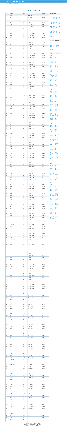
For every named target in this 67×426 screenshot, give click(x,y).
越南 (55, 62)
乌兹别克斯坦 (52, 83)
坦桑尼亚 (56, 193)
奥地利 (56, 96)
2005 (56, 30)
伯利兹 (51, 144)
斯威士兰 (56, 216)
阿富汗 (56, 76)
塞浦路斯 (51, 118)
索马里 (56, 217)
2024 (54, 36)
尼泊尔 (51, 67)
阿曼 (51, 80)
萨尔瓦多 (56, 157)
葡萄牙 (51, 95)
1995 (51, 27)
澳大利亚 (51, 165)
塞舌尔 (51, 198)
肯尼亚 (51, 213)
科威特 (56, 83)
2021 (56, 35)
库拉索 (51, 154)
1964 (54, 17)
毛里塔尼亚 (52, 195)
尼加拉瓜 (51, 129)
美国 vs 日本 (52, 44)
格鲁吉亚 (51, 76)
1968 (54, 18)
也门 (51, 74)
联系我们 (31, 423)
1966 (59, 17)
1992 (54, 26)
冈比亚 (51, 212)
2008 (54, 31)
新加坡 (56, 58)
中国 (51, 57)
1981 (56, 22)
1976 (54, 21)
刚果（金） (57, 198)
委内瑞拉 (51, 126)
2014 (59, 32)
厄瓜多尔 (56, 153)
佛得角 (56, 190)
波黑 (55, 118)
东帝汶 (56, 79)
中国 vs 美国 (52, 42)
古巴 (51, 161)
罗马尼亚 (56, 101)
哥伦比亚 (51, 153)
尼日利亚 (56, 199)
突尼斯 (56, 213)
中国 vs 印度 (58, 45)
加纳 (51, 190)
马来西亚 (51, 62)
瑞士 (55, 95)
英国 (51, 91)
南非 (51, 186)
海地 (51, 147)
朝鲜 (51, 71)
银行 (17, 1)
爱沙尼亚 (51, 119)
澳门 (51, 58)
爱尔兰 (56, 119)
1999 (51, 28)
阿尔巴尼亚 (52, 115)
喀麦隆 (56, 200)
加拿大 (56, 125)
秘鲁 (51, 152)
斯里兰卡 (56, 66)
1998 (59, 27)
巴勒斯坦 (56, 71)
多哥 (51, 200)
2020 (54, 35)
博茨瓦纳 (51, 194)
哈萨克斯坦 (52, 75)
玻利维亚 (56, 126)
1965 (56, 17)
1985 (56, 23)
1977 (56, 21)
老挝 (51, 65)
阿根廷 (51, 159)
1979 (51, 22)
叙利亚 (56, 74)
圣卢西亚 (51, 149)
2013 (56, 32)
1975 (51, 21)
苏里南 (56, 152)
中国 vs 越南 (52, 46)
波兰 (51, 99)
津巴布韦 (56, 204)
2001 (56, 28)
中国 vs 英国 (52, 45)
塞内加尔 (56, 209)
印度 (55, 67)
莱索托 (56, 203)
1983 (51, 23)
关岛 (51, 170)
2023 (51, 36)
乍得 (55, 202)
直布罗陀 (56, 104)
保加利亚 (51, 101)
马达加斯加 (52, 209)
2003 (51, 30)
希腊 (55, 99)
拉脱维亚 (56, 109)
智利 (51, 131)
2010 (59, 31)
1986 (59, 23)
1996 (54, 27)
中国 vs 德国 (58, 44)
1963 (51, 17)
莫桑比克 (51, 204)
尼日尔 (51, 189)
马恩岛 (56, 114)
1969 (56, 18)
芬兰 (51, 105)
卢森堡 (56, 110)
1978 (59, 21)
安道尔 (51, 109)
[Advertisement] (34, 6)
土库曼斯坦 (57, 75)
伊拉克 (51, 84)
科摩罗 (51, 208)
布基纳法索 (57, 194)
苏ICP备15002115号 (28, 425)
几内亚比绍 (52, 216)
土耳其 (56, 100)
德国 (55, 91)
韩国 (55, 61)
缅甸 (55, 65)
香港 (55, 57)
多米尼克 (51, 136)
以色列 (51, 79)
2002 (59, 28)
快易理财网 (9, 1)
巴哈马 (56, 159)
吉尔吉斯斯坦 (52, 85)
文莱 (55, 80)
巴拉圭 (56, 129)
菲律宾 (51, 61)
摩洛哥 (51, 202)
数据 (23, 1)
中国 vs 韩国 (58, 46)
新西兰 (56, 165)
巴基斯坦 (51, 66)
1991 (51, 26)
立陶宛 (51, 113)
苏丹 (51, 221)
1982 (59, 22)
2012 (54, 32)
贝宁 (51, 199)
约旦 (55, 70)
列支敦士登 (57, 105)
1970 (59, 18)
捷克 (51, 97)
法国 (51, 92)
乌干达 (56, 221)
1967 (51, 18)
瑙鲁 (51, 182)
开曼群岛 (51, 157)
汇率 (20, 1)
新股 (14, 1)
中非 (51, 217)
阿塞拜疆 (56, 81)
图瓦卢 (56, 177)
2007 (51, 31)
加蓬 (55, 218)
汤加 (51, 179)
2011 (51, 32)
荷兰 (55, 106)
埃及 (55, 186)
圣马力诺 (51, 104)
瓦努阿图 (56, 174)
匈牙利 (56, 97)
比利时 (56, 92)
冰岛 (51, 96)
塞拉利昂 (56, 195)
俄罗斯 (51, 100)
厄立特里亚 (52, 218)
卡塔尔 (51, 81)
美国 (51, 125)
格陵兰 (56, 145)
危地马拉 (56, 154)
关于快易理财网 (27, 423)
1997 (56, 27)
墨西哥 (56, 147)
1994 (59, 26)
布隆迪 (51, 203)
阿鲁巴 (51, 158)
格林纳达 (51, 145)
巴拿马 (56, 158)
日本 (51, 60)
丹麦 (51, 114)
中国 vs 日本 (58, 42)
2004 (54, 30)
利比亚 (51, 193)
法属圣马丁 (52, 135)
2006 (59, 30)
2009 (56, 31)
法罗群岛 (56, 113)
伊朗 (55, 84)
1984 (54, 23)
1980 (54, 22)
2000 (54, 28)
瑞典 (55, 120)
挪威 (51, 110)
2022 (59, 35)
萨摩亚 (51, 177)
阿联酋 (56, 85)
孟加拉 (51, 70)
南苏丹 (56, 212)
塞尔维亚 (56, 115)
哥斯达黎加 (52, 139)
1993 (56, 26)
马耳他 (51, 106)
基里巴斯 (51, 168)
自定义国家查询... (53, 49)
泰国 (55, 60)
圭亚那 (56, 136)
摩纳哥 (51, 120)
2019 (51, 35)
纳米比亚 (56, 189)
